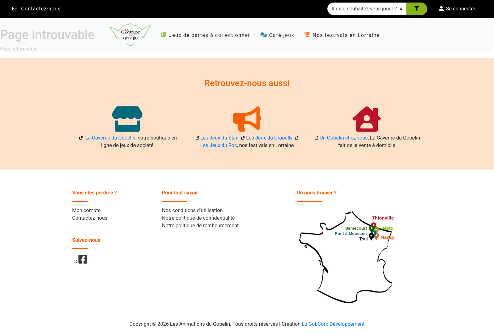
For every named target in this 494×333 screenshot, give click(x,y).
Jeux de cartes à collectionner (205, 35)
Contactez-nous (41, 9)
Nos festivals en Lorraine (342, 35)
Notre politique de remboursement (200, 226)
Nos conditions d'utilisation (192, 210)
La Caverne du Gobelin (109, 138)
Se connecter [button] (457, 9)
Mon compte (86, 210)
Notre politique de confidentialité (198, 218)
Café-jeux (277, 35)
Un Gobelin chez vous (344, 138)
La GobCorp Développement (333, 324)
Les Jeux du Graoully (269, 138)
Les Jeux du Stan (219, 138)
